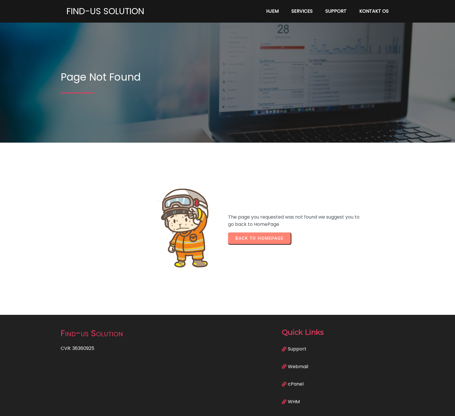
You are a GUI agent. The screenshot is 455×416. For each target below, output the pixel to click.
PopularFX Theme (256, 407)
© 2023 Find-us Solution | (207, 407)
